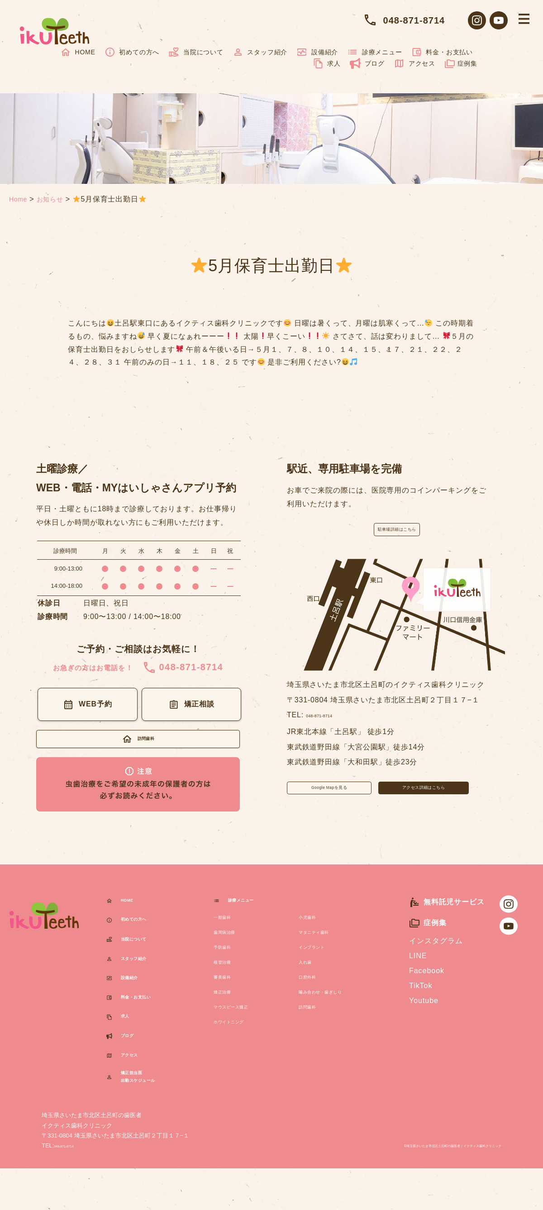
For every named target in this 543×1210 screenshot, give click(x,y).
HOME (77, 52)
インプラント (322, 962)
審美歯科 (229, 992)
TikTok (420, 1000)
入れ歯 (310, 977)
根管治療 (229, 977)
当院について (196, 52)
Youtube (423, 1015)
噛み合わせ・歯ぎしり (337, 1007)
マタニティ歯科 (325, 947)
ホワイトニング (240, 1037)
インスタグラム (436, 956)
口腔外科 (314, 992)
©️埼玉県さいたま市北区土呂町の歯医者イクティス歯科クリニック (410, 1186)
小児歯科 (314, 932)
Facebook (426, 985)
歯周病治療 (233, 947)
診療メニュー (374, 52)
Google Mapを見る (329, 802)
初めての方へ (132, 52)
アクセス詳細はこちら (424, 802)
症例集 (460, 63)
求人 (327, 63)
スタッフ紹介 (260, 52)
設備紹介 (317, 52)
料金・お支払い (442, 52)
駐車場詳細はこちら (396, 534)
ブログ (367, 63)
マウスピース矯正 (244, 1022)
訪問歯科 (314, 1022)
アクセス (414, 63)
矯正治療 (229, 1007)
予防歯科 (229, 962)
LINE (418, 971)
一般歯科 (229, 932)
